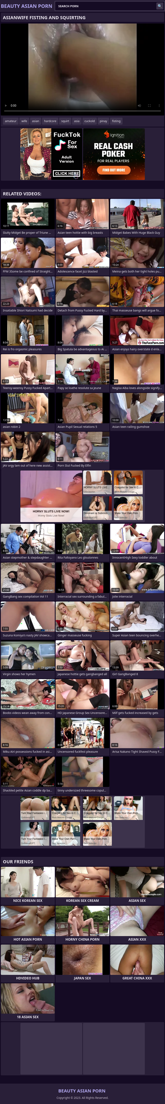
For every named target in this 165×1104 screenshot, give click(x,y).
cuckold (89, 121)
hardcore (50, 121)
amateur (10, 121)
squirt (65, 121)
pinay (103, 121)
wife (24, 121)
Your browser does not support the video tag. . (82, 70)
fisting (116, 121)
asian (35, 121)
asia (77, 121)
